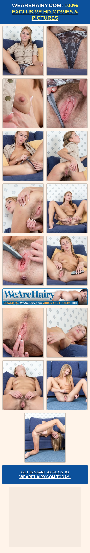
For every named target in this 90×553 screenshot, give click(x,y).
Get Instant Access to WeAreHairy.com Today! (45, 474)
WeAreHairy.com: (45, 11)
